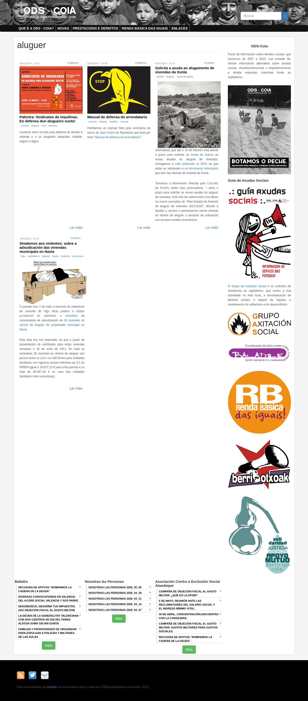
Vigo (23, 256)
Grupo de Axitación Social (248, 286)
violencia (65, 256)
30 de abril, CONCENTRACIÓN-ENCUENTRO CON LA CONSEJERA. (188, 616)
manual (124, 121)
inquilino (113, 121)
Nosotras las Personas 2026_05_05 (115, 587)
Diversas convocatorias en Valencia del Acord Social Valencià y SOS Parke (48, 598)
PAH (43, 125)
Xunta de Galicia (202, 154)
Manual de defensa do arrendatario (117, 117)
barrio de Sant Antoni (101, 132)
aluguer (35, 125)
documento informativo (203, 168)
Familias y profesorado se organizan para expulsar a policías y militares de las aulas (47, 633)
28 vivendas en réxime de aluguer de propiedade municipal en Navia (51, 325)
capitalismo (33, 256)
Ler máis (76, 228)
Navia (55, 256)
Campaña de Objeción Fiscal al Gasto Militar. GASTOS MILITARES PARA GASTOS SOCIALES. (188, 627)
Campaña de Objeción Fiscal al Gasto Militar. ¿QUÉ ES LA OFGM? (188, 593)
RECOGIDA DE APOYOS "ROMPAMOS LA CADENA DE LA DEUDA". (185, 639)
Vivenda (209, 63)
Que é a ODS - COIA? (36, 28)
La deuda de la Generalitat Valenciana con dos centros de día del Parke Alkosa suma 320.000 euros (48, 619)
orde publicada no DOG (191, 164)
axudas (160, 76)
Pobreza (73, 63)
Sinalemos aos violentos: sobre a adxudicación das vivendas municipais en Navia (48, 247)
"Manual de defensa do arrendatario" (117, 137)
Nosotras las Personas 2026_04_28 (115, 592)
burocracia (77, 256)
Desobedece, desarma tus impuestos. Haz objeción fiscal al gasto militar (47, 608)
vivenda (25, 125)
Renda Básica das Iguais (145, 28)
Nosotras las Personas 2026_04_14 (115, 604)
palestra (53, 125)
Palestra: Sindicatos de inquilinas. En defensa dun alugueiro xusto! (48, 119)
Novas (63, 28)
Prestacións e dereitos (95, 28)
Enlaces (180, 28)
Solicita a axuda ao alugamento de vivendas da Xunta (184, 70)
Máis (48, 645)
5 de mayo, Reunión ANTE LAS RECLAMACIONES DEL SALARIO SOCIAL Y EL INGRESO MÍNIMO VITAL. (187, 604)
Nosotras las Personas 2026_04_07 (115, 609)
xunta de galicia (185, 76)
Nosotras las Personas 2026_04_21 (115, 598)
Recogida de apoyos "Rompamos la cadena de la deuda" (45, 589)
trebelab (52, 687)
